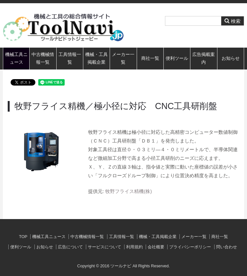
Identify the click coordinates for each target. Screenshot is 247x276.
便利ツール (177, 58)
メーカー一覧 (123, 58)
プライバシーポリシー (190, 246)
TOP (23, 236)
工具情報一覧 (70, 58)
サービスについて (104, 246)
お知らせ (231, 58)
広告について (70, 246)
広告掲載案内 (203, 58)
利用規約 (134, 246)
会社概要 (156, 246)
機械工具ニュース (16, 58)
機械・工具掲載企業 (96, 58)
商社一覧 (150, 58)
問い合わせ (226, 246)
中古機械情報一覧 (43, 58)
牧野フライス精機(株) (128, 191)
